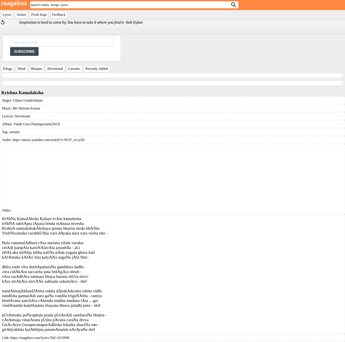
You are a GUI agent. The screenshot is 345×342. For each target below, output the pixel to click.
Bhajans (36, 69)
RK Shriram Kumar (26, 108)
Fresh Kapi (39, 14)
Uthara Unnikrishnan (28, 100)
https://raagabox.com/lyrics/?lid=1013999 (40, 338)
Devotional (55, 69)
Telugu (7, 69)
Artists (21, 14)
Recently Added (96, 69)
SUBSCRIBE (24, 51)
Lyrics (7, 14)
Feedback (58, 14)
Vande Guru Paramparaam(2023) (37, 124)
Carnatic (74, 69)
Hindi (21, 69)
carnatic (14, 132)
